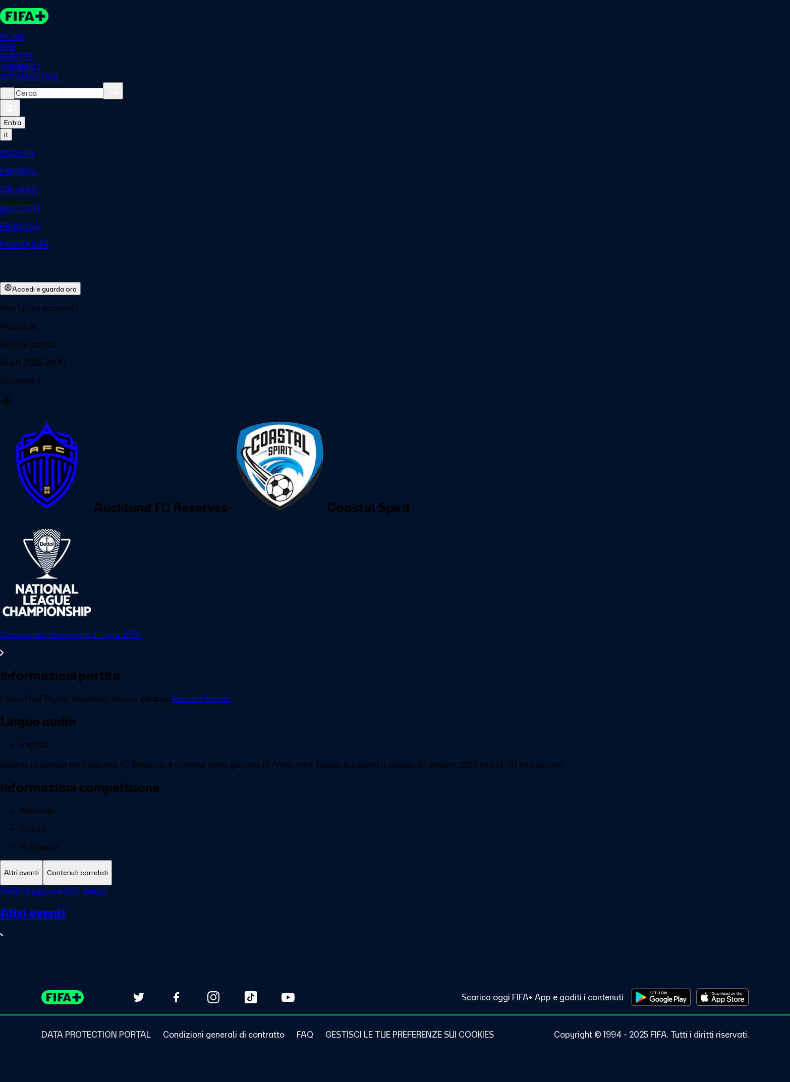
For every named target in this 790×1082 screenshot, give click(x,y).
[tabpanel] (395, 920)
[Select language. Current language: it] (6, 135)
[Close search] (7, 94)
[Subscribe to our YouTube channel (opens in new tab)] (288, 997)
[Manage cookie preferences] (409, 1034)
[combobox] (59, 94)
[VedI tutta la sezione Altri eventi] (395, 924)
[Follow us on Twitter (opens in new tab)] (139, 997)
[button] (395, 327)
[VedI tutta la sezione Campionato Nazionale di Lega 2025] (395, 644)
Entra (12, 123)
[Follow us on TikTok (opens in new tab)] (251, 997)
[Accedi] (10, 108)
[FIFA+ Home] (24, 16)
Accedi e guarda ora (40, 289)
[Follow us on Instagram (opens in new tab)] (213, 997)
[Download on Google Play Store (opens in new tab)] (661, 997)
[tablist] (395, 873)
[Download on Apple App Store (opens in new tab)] (722, 997)
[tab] (21, 873)
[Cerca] (113, 91)
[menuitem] (395, 154)
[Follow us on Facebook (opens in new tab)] (176, 997)
